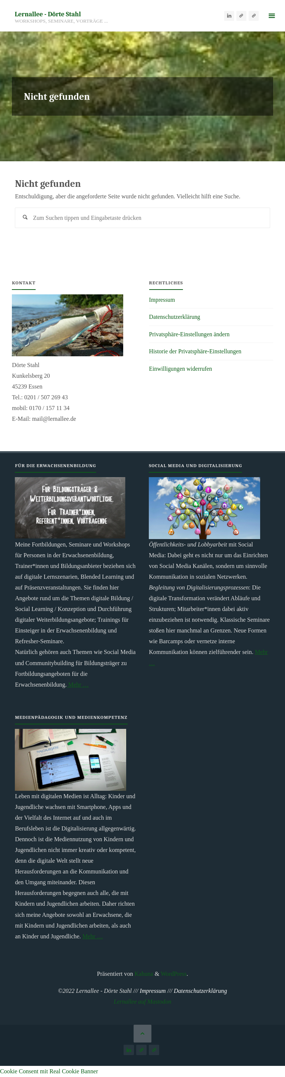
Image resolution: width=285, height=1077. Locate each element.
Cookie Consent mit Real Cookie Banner (49, 1071)
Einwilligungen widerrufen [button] (181, 369)
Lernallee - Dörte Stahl (48, 13)
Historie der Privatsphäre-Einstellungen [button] (196, 351)
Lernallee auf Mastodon (142, 1002)
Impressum (162, 300)
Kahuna (143, 974)
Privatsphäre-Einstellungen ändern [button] (190, 334)
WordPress (174, 974)
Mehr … (78, 685)
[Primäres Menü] (271, 16)
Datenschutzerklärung (175, 317)
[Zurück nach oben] (142, 1034)
